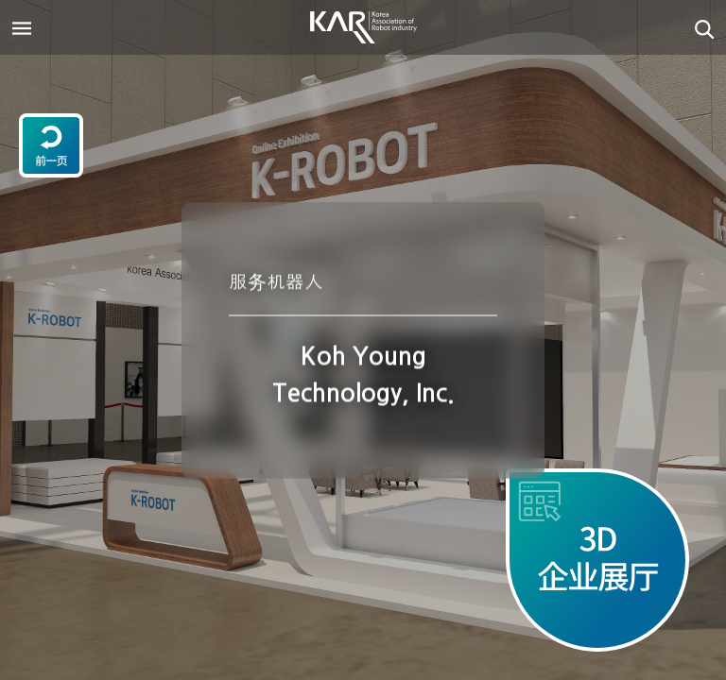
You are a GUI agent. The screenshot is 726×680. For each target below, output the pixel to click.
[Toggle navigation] (21, 27)
